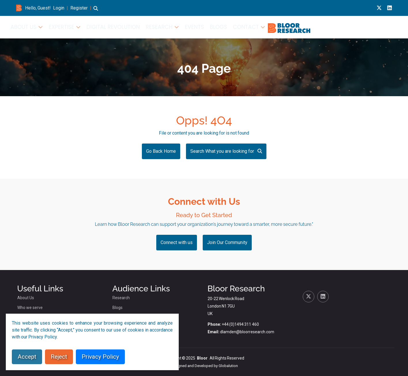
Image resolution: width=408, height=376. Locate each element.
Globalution (228, 366)
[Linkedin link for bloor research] (389, 8)
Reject (59, 356)
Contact (377, 26)
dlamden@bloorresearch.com (247, 332)
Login (58, 8)
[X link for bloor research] (379, 8)
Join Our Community (227, 242)
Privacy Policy (100, 356)
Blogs (354, 26)
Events (334, 26)
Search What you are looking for (226, 151)
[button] (95, 11)
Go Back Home (161, 151)
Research (303, 26)
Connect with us (177, 242)
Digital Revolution (266, 26)
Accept (27, 356)
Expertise (222, 26)
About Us (190, 26)
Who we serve (30, 308)
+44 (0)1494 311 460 (240, 324)
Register (79, 8)
